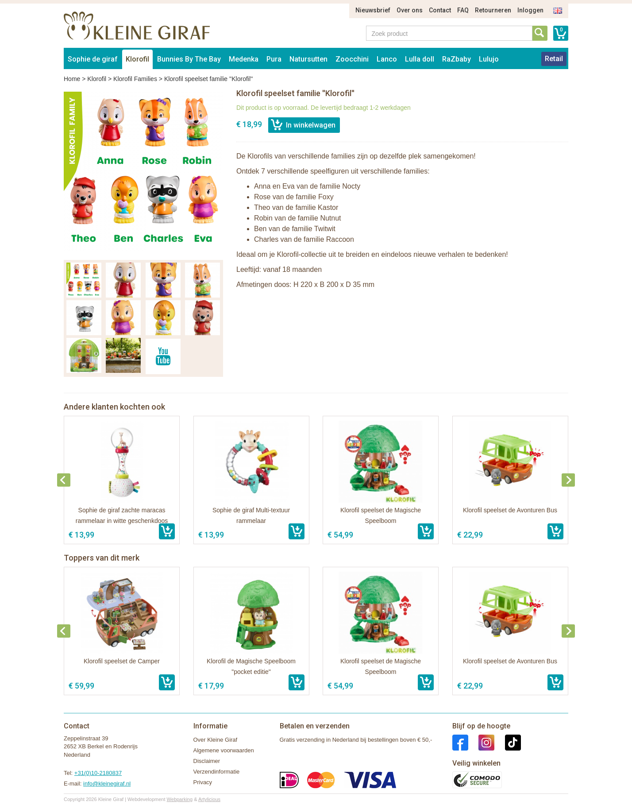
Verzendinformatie (216, 771)
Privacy (202, 782)
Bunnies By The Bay (189, 59)
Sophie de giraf (93, 59)
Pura (273, 59)
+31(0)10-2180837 (98, 773)
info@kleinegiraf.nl (107, 783)
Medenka (243, 59)
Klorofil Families (135, 78)
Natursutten (308, 59)
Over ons (410, 10)
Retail (554, 58)
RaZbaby (456, 59)
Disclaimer (206, 761)
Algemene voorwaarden (223, 750)
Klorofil (137, 59)
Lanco (387, 59)
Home (72, 78)
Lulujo (489, 59)
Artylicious (209, 799)
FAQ (463, 10)
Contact (440, 10)
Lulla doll (419, 59)
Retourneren (493, 10)
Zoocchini (352, 59)
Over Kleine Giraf (215, 739)
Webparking (180, 799)
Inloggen (530, 10)
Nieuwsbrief (372, 10)
